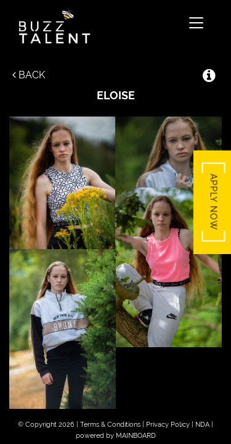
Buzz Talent (98, 25)
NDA (202, 425)
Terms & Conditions (110, 425)
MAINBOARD (136, 436)
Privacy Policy (168, 425)
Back (28, 75)
